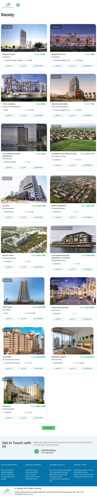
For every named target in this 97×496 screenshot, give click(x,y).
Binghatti (8, 57)
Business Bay (8, 212)
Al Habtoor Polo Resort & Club (63, 154)
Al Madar (8, 309)
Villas (56, 126)
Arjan (6, 110)
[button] (48, 427)
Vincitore (57, 310)
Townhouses (56, 178)
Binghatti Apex (9, 54)
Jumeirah (56, 263)
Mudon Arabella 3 (60, 205)
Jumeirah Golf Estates (13, 359)
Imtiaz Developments (61, 107)
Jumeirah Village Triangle (13, 60)
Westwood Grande (60, 104)
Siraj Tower (8, 306)
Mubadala (8, 158)
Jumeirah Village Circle (61, 60)
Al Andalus (7, 356)
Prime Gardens (9, 104)
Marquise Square (59, 356)
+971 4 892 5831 (47, 452)
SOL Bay (6, 205)
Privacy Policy (28, 494)
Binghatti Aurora (59, 54)
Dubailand (57, 162)
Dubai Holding (10, 408)
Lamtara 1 (7, 405)
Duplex (13, 126)
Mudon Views (9, 255)
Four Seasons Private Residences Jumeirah (61, 256)
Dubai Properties (60, 208)
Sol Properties (10, 208)
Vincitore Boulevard (61, 307)
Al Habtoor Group (60, 158)
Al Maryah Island (10, 162)
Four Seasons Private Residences (12, 154)
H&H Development (60, 260)
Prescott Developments (13, 107)
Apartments (7, 27)
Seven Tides (58, 359)
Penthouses (19, 126)
